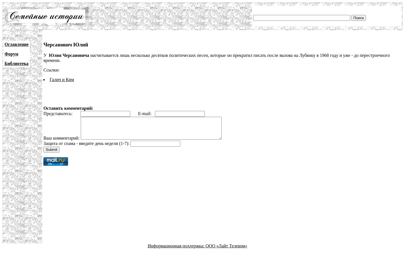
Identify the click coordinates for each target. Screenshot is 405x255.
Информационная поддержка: (177, 250)
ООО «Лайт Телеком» (226, 250)
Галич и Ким (62, 79)
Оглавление (16, 44)
